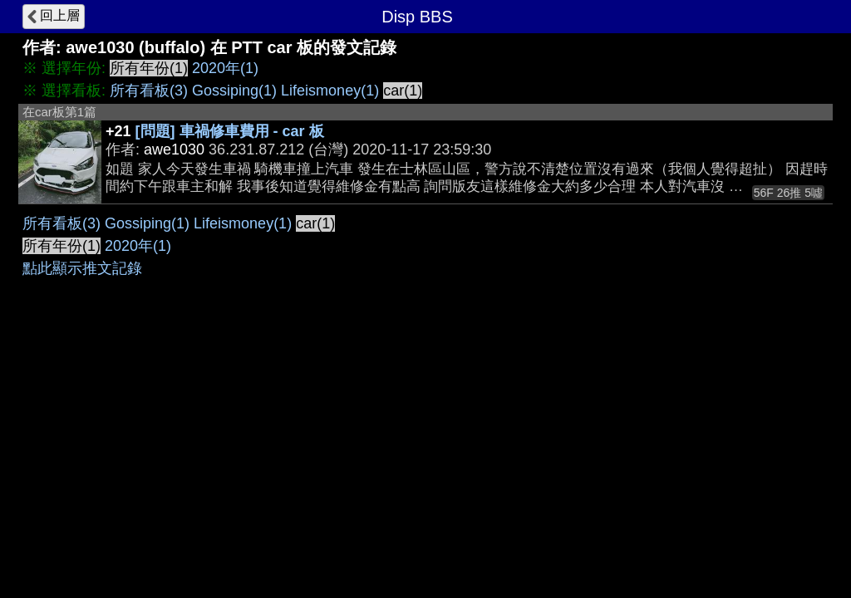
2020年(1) (225, 68)
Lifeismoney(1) (330, 90)
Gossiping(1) (234, 90)
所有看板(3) (149, 90)
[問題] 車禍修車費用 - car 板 (229, 131)
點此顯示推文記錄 (82, 268)
